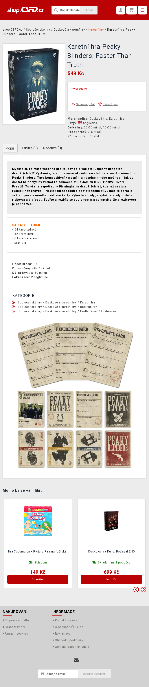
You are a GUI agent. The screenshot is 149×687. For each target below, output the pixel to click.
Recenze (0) (52, 148)
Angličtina (87, 123)
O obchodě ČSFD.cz (67, 627)
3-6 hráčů (95, 132)
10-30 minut (111, 127)
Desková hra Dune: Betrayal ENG (111, 551)
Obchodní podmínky (67, 640)
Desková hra (98, 118)
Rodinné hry (88, 307)
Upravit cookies (15, 633)
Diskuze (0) (29, 148)
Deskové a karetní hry (61, 302)
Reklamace (61, 633)
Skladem (40, 562)
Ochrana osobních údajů (70, 647)
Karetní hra (117, 118)
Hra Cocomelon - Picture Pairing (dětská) (38, 551)
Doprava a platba (16, 620)
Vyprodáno (79, 88)
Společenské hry (30, 302)
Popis (10, 148)
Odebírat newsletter (94, 673)
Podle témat (89, 311)
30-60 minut (92, 127)
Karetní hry (88, 302)
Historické (108, 311)
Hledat (89, 10)
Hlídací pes (108, 104)
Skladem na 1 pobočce (114, 562)
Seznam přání (83, 104)
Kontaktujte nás (64, 620)
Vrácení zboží (14, 627)
